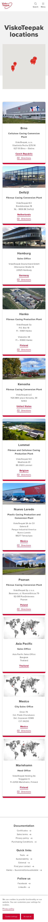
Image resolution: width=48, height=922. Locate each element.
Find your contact (22, 866)
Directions (24, 158)
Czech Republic (24, 153)
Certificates (22, 830)
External (22, 862)
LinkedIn (22, 887)
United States (24, 406)
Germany (24, 275)
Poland (24, 605)
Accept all (27, 916)
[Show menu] (43, 6)
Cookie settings (11, 916)
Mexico (24, 541)
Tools (22, 855)
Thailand (24, 665)
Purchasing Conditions (22, 841)
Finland (24, 345)
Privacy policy (22, 838)
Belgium (24, 470)
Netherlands (24, 214)
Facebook (22, 883)
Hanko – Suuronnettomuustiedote (22, 870)
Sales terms (22, 834)
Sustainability (22, 858)
